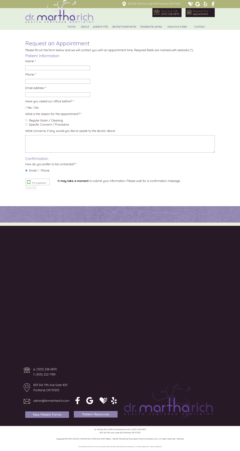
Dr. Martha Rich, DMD (87, 439)
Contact (199, 26)
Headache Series (151, 26)
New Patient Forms (47, 414)
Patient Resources (95, 414)
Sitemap (180, 439)
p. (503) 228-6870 (45, 369)
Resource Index (177, 26)
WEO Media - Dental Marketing (114, 439)
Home (71, 26)
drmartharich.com (122, 429)
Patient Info (100, 26)
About (85, 26)
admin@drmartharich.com (51, 401)
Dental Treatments (124, 26)
